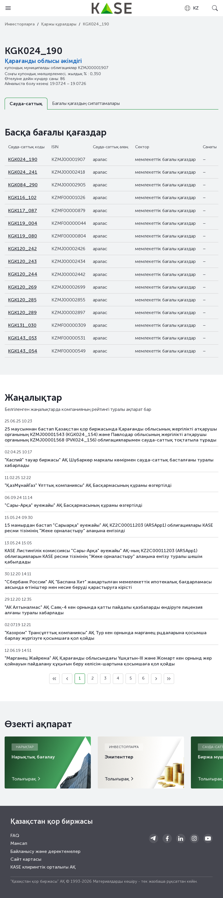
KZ (191, 8)
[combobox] (191, 8)
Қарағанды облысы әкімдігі (43, 60)
